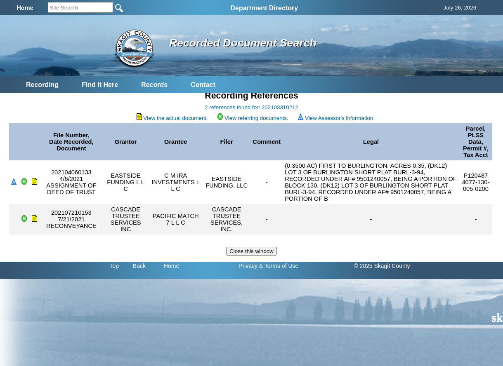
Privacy (248, 266)
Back (139, 266)
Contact (203, 84)
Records (154, 84)
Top (114, 266)
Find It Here (100, 84)
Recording (42, 84)
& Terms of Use (278, 266)
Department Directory (264, 8)
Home (171, 266)
